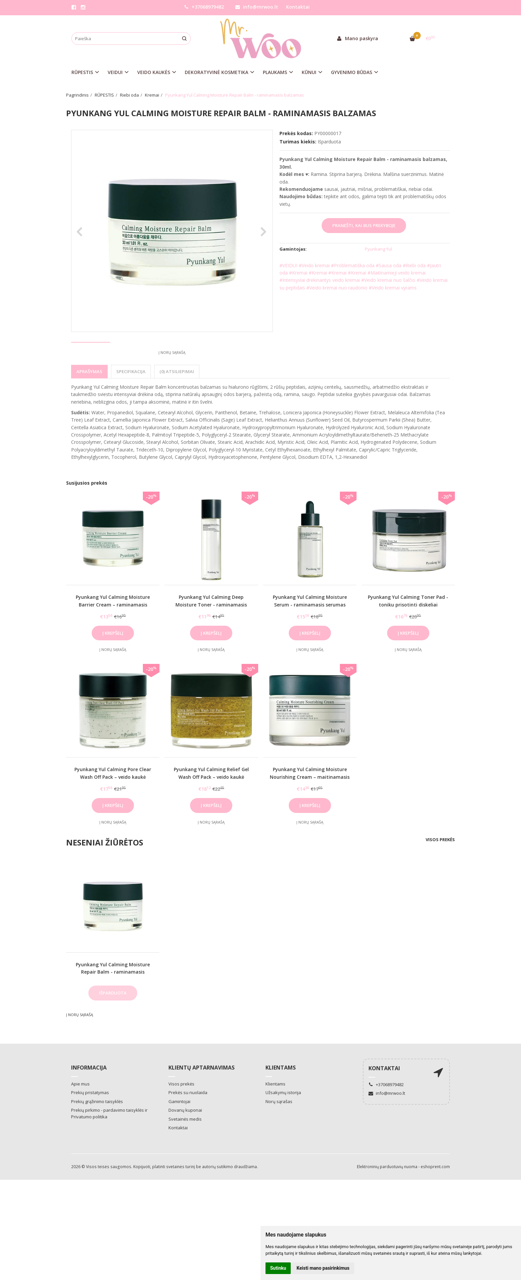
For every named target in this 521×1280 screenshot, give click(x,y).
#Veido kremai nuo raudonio (336, 287)
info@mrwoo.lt (256, 7)
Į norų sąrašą (171, 376)
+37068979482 (204, 7)
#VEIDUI (288, 265)
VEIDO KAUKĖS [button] (153, 72)
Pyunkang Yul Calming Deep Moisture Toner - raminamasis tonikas (211, 629)
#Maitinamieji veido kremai (396, 273)
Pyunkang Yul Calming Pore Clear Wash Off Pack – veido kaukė (112, 797)
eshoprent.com (435, 1191)
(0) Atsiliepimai (176, 396)
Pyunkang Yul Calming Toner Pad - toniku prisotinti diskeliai (408, 625)
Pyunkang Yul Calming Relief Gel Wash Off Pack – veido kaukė (211, 797)
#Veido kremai (314, 265)
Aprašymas (89, 396)
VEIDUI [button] (115, 72)
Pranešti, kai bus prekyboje (363, 225)
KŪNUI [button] (309, 72)
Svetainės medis (185, 1144)
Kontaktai (298, 7)
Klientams (280, 1092)
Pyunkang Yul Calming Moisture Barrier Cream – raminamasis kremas (113, 629)
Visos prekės (440, 864)
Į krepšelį (112, 658)
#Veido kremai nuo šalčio (388, 280)
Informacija (89, 1092)
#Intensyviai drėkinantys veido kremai (319, 280)
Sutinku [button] (278, 1268)
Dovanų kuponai (185, 1135)
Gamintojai (179, 1126)
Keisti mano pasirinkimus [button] (323, 1268)
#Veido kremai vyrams (393, 287)
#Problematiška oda (352, 265)
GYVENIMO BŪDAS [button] (351, 72)
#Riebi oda (414, 265)
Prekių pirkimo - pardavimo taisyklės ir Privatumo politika (109, 1138)
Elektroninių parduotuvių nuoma (387, 1191)
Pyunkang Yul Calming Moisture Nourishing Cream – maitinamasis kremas (310, 801)
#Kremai (298, 273)
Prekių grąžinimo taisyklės (97, 1126)
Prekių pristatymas (90, 1117)
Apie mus (80, 1108)
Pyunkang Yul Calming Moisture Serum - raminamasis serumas (310, 625)
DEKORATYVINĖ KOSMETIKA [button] (216, 72)
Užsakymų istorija (283, 1117)
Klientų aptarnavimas (201, 1092)
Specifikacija (131, 396)
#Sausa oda (388, 265)
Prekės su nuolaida (187, 1117)
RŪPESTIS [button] (82, 72)
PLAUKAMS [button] (275, 72)
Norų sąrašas (278, 1126)
